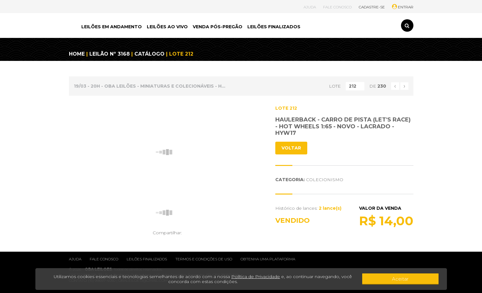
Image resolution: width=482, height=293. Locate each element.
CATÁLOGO (149, 54)
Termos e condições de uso (203, 259)
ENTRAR (402, 7)
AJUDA (310, 7)
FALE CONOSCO (337, 7)
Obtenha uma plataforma (268, 259)
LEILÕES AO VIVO (167, 27)
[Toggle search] (407, 25)
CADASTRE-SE (372, 7)
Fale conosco (104, 259)
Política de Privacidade (253, 276)
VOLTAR (291, 148)
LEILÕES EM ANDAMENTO (111, 27)
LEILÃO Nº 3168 (109, 54)
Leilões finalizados (147, 259)
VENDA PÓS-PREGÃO (217, 27)
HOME (77, 54)
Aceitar (421, 279)
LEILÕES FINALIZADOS (273, 27)
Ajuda (75, 259)
